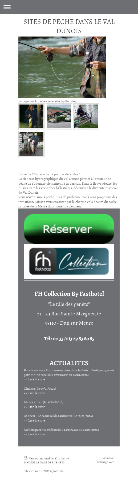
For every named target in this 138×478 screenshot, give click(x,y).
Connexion (108, 457)
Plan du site (62, 458)
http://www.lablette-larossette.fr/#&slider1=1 (49, 101)
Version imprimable (38, 458)
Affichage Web (105, 461)
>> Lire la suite (34, 379)
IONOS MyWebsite (52, 470)
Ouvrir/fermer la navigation (69, 7)
